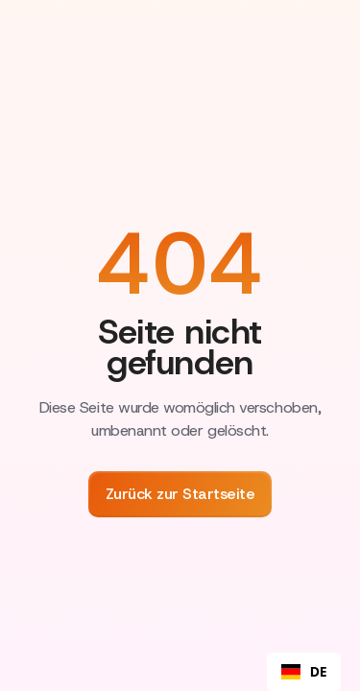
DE (303, 672)
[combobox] (304, 672)
